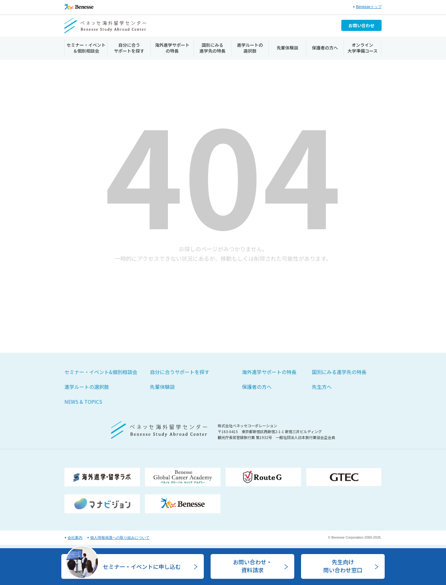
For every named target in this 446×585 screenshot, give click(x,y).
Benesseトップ (369, 7)
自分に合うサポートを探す (129, 48)
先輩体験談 (287, 48)
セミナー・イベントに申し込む (142, 566)
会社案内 (75, 538)
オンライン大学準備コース (363, 48)
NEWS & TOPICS (83, 401)
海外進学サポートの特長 (172, 48)
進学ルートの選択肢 (250, 48)
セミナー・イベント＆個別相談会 (86, 48)
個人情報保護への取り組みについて (120, 538)
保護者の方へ (325, 48)
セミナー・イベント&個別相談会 (100, 372)
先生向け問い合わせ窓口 (342, 566)
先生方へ (322, 386)
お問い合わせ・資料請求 (252, 566)
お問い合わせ (361, 25)
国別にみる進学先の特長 (212, 48)
